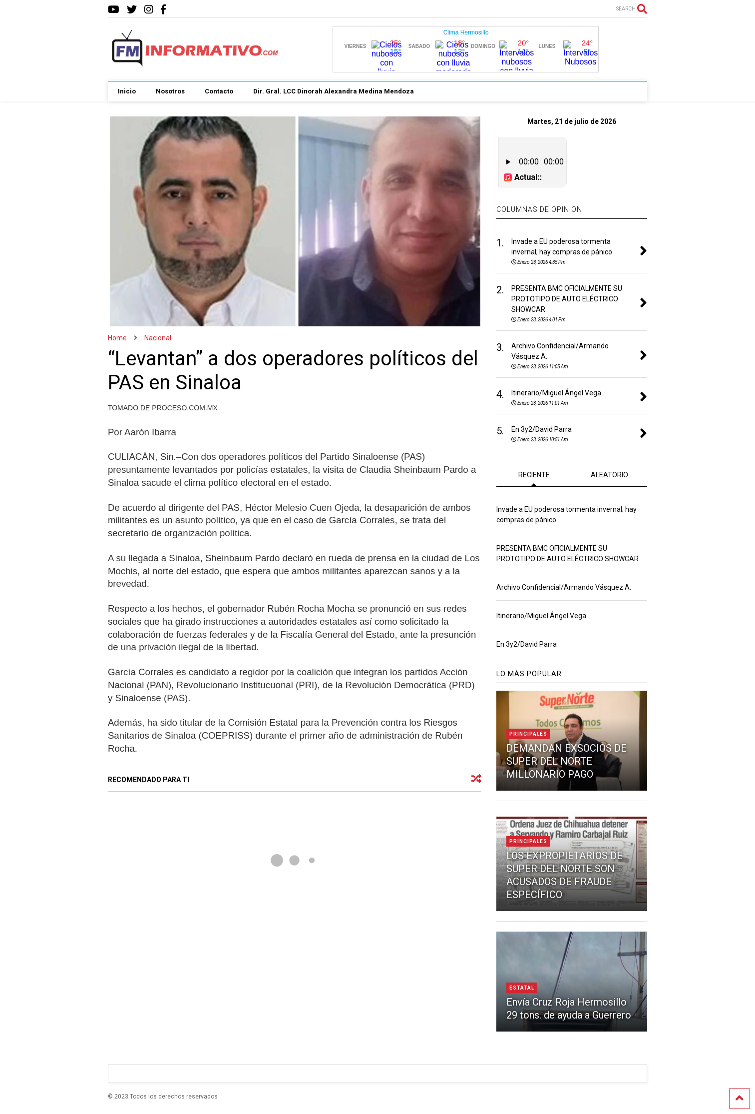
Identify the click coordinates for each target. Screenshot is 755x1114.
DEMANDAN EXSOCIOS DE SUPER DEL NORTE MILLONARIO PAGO (566, 760)
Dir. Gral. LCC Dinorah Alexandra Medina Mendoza (333, 91)
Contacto (219, 91)
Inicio (127, 91)
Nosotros (170, 91)
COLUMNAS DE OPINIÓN (539, 208)
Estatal (521, 987)
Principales (528, 733)
